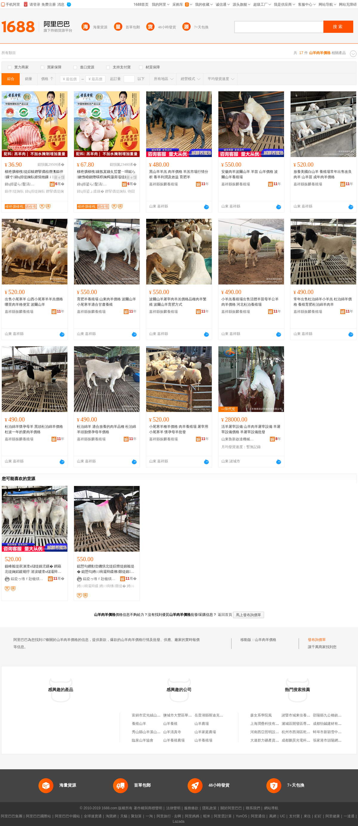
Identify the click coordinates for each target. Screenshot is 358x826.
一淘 (149, 816)
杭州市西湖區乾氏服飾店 (301, 732)
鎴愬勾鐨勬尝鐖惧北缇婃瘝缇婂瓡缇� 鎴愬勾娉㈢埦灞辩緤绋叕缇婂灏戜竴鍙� (105, 569)
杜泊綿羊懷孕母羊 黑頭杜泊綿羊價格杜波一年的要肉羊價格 (34, 429)
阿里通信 (258, 816)
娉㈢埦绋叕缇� (112, 586)
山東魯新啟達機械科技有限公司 (237, 439)
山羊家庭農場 (205, 732)
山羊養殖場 (203, 740)
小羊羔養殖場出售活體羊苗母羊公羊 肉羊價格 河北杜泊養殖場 (250, 302)
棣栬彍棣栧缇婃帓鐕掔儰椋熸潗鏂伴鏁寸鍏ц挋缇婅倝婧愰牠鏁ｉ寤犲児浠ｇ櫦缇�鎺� (34, 175)
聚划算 (136, 816)
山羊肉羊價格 (265, 640)
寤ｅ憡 (59, 177)
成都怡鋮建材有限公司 (331, 724)
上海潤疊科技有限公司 (268, 724)
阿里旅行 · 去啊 (169, 816)
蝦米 (206, 816)
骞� (59, 184)
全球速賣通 (93, 816)
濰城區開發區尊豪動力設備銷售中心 (310, 724)
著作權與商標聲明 (148, 808)
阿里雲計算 (223, 816)
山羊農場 (202, 724)
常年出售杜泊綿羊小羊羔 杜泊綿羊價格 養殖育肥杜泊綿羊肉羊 (323, 302)
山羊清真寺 (172, 732)
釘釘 (318, 816)
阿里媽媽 (192, 816)
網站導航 (271, 808)
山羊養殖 (170, 724)
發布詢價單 (317, 640)
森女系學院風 (261, 715)
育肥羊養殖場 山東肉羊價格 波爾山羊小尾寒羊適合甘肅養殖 (106, 302)
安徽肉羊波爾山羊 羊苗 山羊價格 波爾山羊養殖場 (249, 174)
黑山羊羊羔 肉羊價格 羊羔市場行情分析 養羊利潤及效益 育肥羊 (178, 174)
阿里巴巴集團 (11, 816)
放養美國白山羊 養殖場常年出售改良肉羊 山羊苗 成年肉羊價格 (323, 174)
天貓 (123, 816)
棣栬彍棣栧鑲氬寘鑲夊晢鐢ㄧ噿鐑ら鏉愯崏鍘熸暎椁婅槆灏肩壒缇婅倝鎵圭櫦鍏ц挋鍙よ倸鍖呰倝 (106, 175)
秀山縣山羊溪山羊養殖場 (151, 732)
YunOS (241, 816)
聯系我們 (253, 808)
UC (282, 816)
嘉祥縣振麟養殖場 (163, 184)
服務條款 (191, 808)
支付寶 (294, 816)
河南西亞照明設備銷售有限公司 (275, 732)
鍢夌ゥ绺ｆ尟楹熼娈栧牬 (27, 579)
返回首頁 (225, 615)
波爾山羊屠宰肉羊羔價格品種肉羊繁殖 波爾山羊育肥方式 (177, 302)
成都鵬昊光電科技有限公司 (303, 740)
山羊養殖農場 (174, 740)
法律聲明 (173, 808)
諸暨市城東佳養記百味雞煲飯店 (307, 715)
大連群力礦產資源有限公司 (271, 740)
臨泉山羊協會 (142, 740)
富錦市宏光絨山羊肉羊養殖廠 (155, 715)
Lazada (178, 821)
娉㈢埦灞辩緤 (87, 586)
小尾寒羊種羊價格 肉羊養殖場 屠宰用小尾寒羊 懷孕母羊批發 (178, 429)
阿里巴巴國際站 (38, 816)
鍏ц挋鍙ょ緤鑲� (90, 191)
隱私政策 (209, 808)
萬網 (272, 816)
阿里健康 (332, 816)
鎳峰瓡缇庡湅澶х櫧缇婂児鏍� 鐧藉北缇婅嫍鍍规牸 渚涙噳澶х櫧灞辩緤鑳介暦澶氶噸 (33, 569)
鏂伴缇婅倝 (14, 191)
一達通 (349, 816)
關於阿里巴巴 (231, 808)
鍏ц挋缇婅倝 (35, 191)
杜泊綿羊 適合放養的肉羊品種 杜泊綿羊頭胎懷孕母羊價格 (106, 429)
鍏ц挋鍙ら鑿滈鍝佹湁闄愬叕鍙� (21, 184)
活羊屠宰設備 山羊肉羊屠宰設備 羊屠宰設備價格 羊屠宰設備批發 (250, 429)
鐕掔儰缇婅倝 (115, 191)
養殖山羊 (139, 724)
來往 (307, 816)
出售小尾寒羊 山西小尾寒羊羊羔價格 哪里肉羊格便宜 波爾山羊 (34, 302)
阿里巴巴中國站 (67, 816)
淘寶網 (111, 816)
